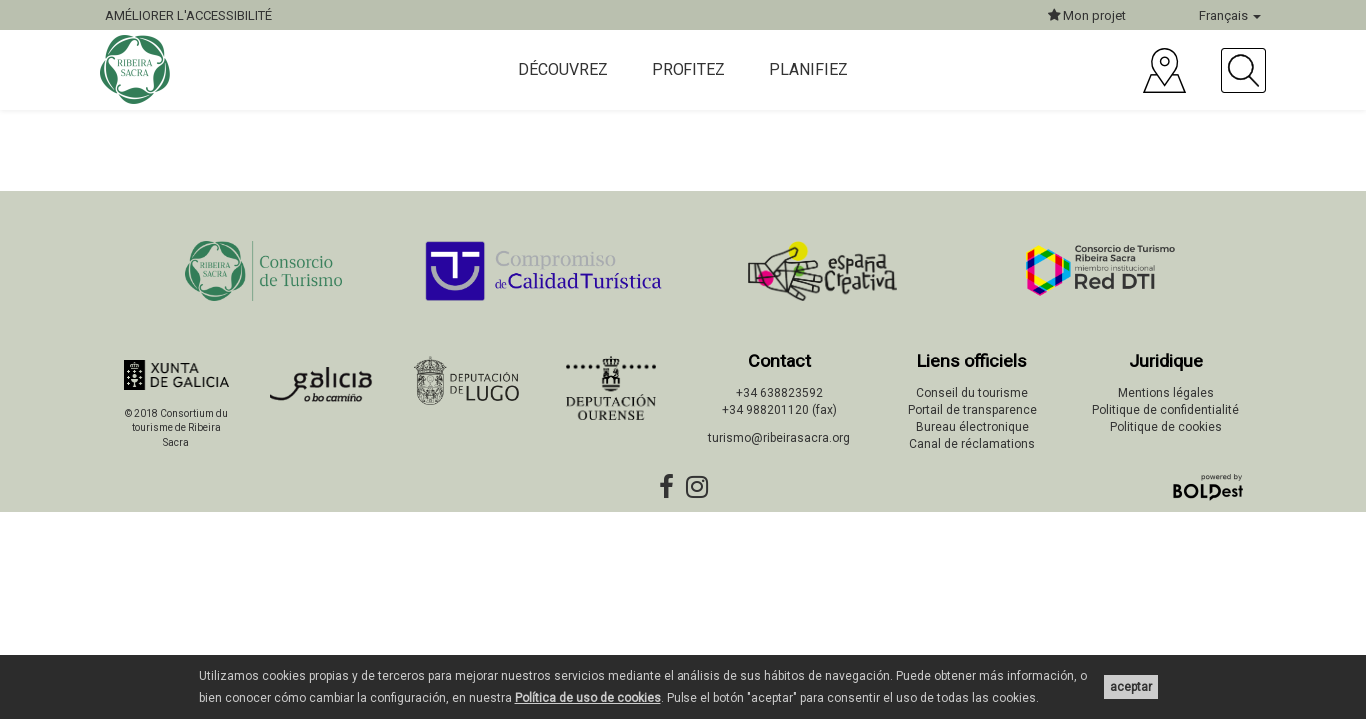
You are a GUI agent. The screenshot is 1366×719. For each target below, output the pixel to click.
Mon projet (1087, 15)
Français (1230, 15)
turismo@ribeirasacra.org (779, 438)
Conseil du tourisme (972, 393)
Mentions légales (1166, 393)
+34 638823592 (779, 393)
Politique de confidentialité (1165, 410)
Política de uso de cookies (588, 698)
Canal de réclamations (972, 444)
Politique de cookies (1166, 427)
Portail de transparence (972, 410)
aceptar (1131, 687)
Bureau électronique (972, 427)
